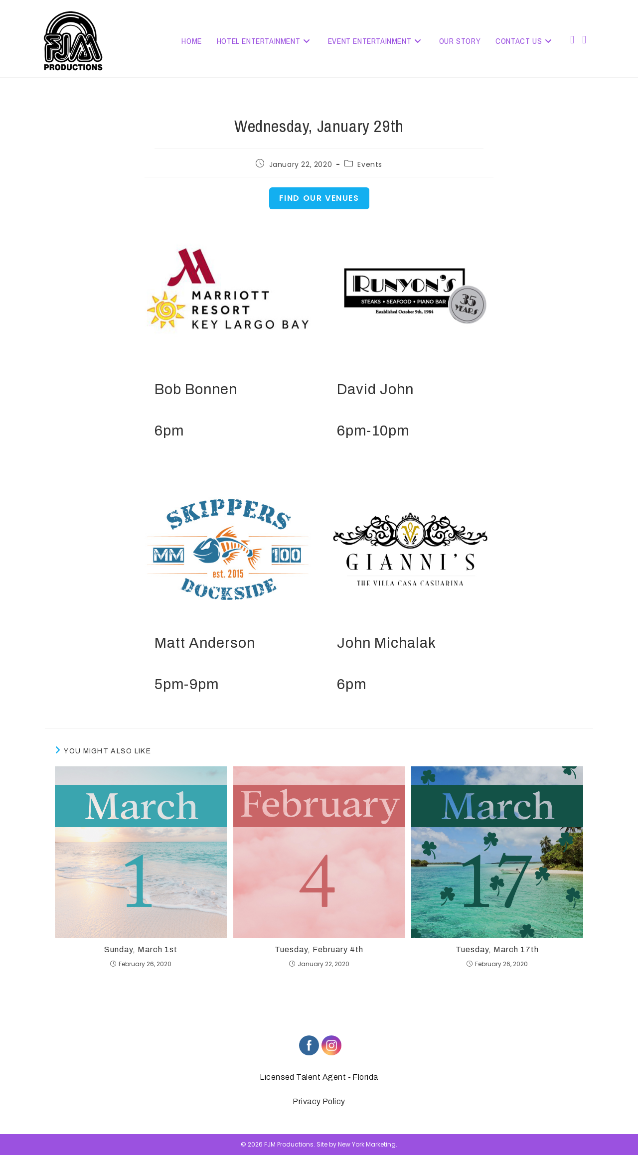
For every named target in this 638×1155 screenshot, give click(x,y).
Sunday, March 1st (140, 949)
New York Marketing (367, 1144)
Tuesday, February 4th (319, 949)
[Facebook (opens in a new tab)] (572, 39)
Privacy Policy (319, 1101)
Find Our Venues (319, 198)
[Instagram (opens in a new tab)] (584, 39)
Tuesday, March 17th (497, 949)
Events (369, 164)
